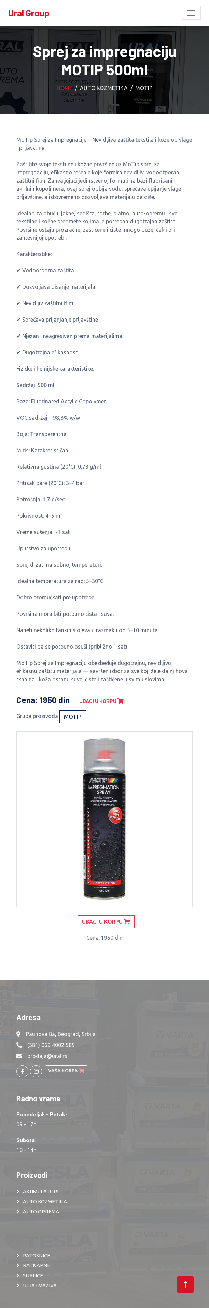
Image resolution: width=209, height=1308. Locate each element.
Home (64, 88)
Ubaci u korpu (101, 701)
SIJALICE (33, 1275)
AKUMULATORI (40, 1191)
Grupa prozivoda (37, 716)
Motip (143, 88)
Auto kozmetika (104, 88)
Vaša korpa (66, 1070)
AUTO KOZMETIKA (45, 1201)
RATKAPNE (36, 1265)
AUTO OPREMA (41, 1211)
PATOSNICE (36, 1255)
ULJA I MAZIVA (40, 1285)
